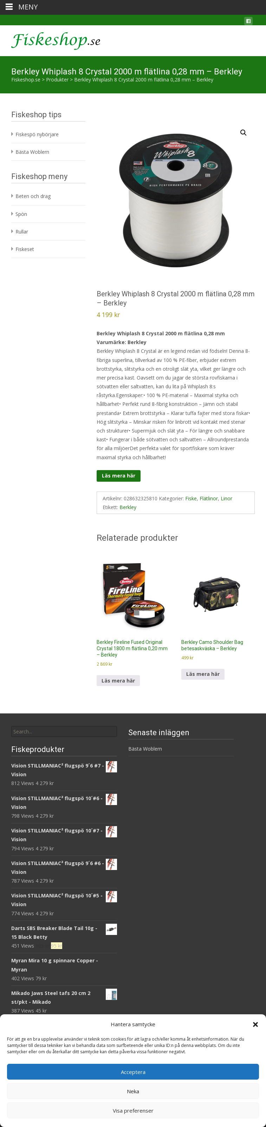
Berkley (127, 507)
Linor (226, 498)
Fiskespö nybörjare (37, 134)
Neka (133, 1091)
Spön (21, 214)
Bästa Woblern (32, 152)
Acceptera (133, 1071)
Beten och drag (33, 196)
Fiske (191, 498)
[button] (255, 1024)
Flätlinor (209, 498)
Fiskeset (24, 249)
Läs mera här (118, 475)
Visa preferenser (133, 1110)
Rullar (21, 231)
